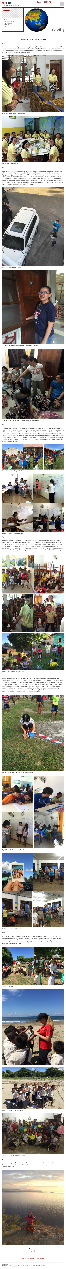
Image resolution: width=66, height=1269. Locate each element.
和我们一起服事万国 (9, 21)
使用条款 (27, 1258)
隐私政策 (32, 1258)
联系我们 (42, 1258)
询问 (5, 26)
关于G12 (6, 19)
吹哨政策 (37, 1258)
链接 (23, 1258)
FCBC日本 (6, 25)
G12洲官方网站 (8, 23)
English (33, 1251)
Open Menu (62, 4)
